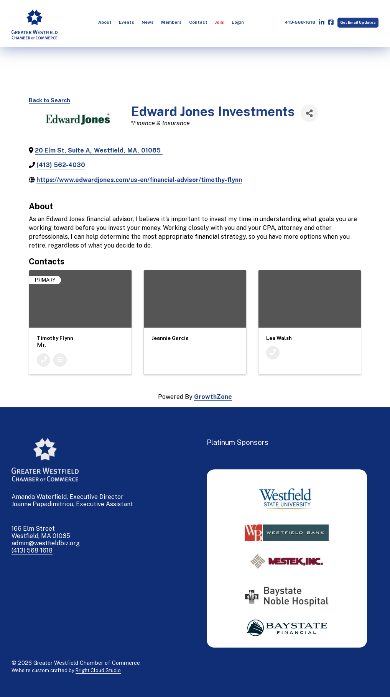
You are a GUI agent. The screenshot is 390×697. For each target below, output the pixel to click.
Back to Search (49, 100)
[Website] (60, 360)
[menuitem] (105, 22)
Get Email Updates (358, 22)
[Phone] (43, 360)
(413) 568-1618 (32, 550)
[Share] (309, 113)
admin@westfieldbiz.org (46, 543)
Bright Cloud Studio (98, 670)
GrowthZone (213, 396)
